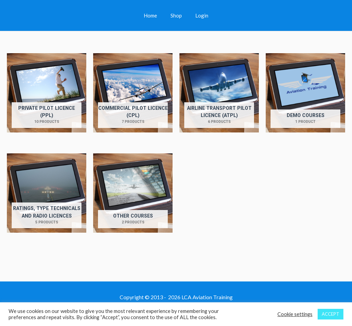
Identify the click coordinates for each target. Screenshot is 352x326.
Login (198, 15)
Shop (176, 15)
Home (153, 15)
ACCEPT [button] (330, 314)
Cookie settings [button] (294, 314)
